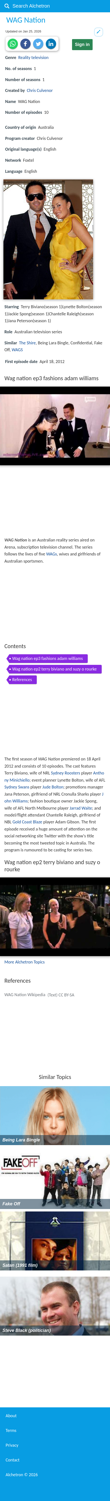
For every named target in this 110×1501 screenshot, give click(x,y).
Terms (11, 1430)
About (11, 1415)
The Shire (27, 343)
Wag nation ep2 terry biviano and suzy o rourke (54, 669)
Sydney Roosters (65, 773)
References (22, 679)
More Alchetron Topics (24, 962)
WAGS (17, 349)
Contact (12, 1460)
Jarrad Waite (81, 808)
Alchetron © (22, 1474)
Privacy (12, 1445)
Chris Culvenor (40, 90)
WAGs (51, 554)
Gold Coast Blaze (27, 822)
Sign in (82, 44)
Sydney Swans (16, 787)
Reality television (33, 57)
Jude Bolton (52, 787)
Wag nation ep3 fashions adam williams (47, 658)
